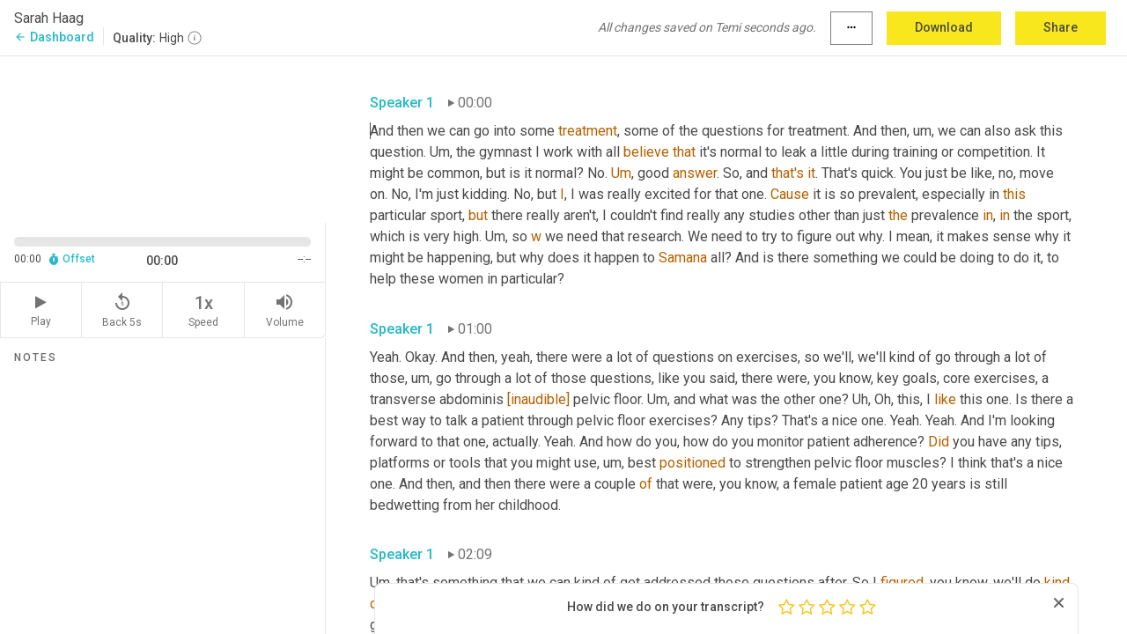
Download (944, 27)
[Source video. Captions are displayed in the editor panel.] (163, 137)
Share (1060, 27)
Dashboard (54, 37)
